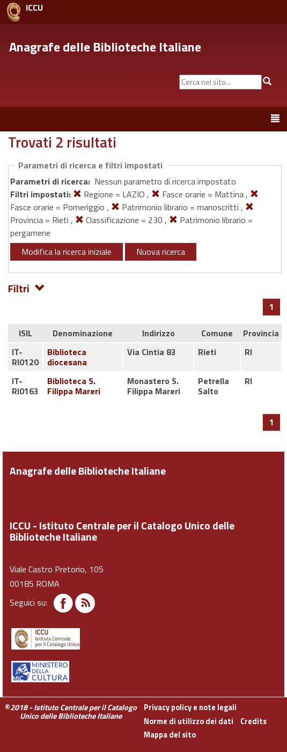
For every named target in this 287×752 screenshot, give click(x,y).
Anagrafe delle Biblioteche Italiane (105, 46)
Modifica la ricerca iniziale (66, 251)
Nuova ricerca (160, 251)
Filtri (26, 287)
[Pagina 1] (271, 306)
